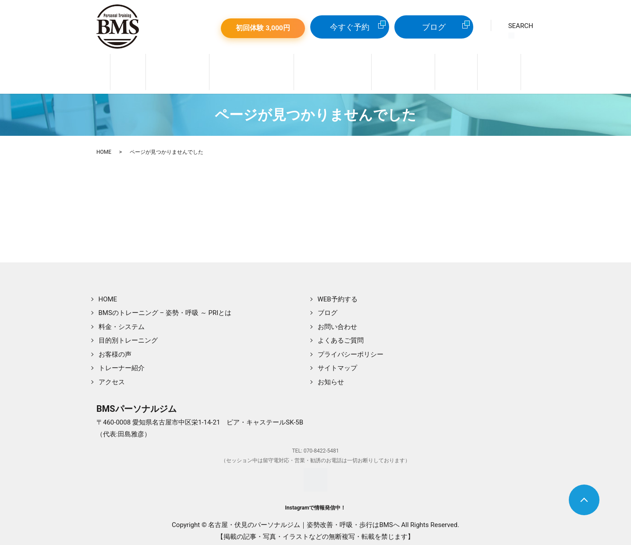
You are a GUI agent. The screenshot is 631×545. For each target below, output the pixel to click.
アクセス (112, 377)
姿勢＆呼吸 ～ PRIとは (249, 72)
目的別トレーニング (332, 72)
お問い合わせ (337, 322)
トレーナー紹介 (171, 72)
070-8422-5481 (321, 446)
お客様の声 (115, 350)
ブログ (434, 27)
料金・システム (406, 72)
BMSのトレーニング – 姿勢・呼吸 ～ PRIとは (165, 308)
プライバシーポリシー (350, 350)
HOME (103, 148)
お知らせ (331, 377)
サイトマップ (337, 363)
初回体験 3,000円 (263, 28)
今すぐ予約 (349, 27)
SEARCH (520, 30)
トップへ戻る (584, 500)
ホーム (119, 72)
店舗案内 (462, 72)
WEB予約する (338, 294)
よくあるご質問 (341, 336)
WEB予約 (507, 72)
